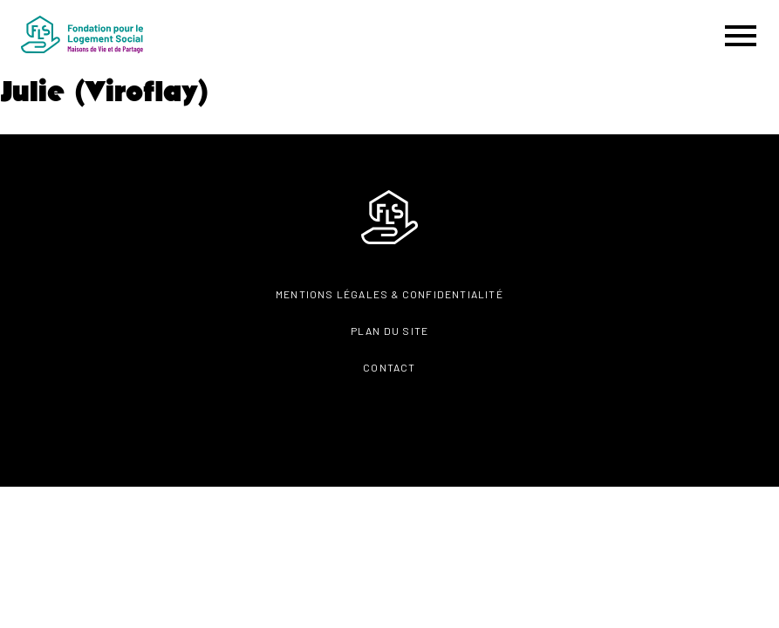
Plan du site (389, 330)
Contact (389, 367)
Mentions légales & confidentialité (389, 294)
